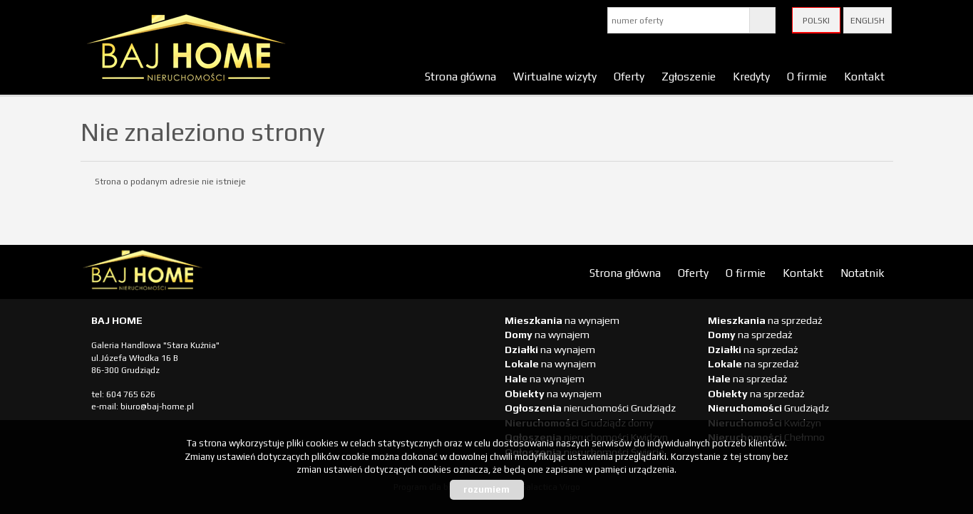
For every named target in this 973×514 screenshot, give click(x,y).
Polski (816, 21)
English (867, 21)
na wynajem (562, 320)
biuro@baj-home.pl (157, 406)
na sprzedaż (765, 320)
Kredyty (751, 76)
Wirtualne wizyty (555, 76)
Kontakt (864, 76)
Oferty (629, 76)
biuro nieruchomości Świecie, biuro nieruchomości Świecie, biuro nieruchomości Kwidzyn (191, 272)
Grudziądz (768, 408)
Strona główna (460, 76)
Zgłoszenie (688, 76)
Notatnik (862, 272)
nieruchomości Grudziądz (590, 408)
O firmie (807, 76)
